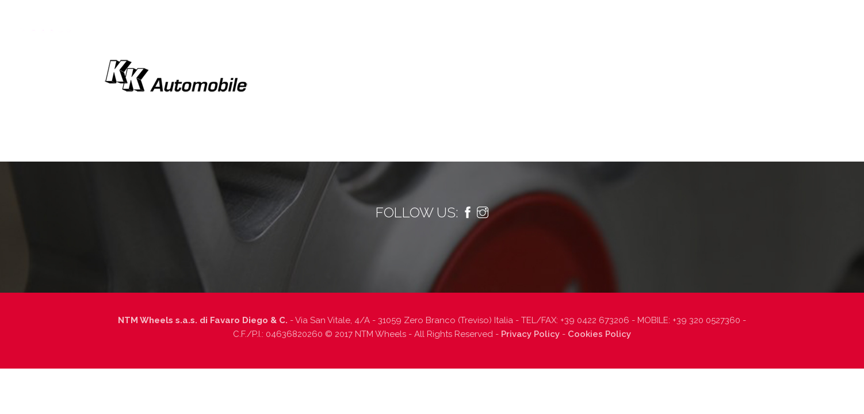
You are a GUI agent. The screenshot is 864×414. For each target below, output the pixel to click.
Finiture (568, 21)
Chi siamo (266, 21)
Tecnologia (328, 21)
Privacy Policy (530, 334)
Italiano (823, 21)
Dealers (620, 21)
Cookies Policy (599, 334)
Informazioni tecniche (486, 21)
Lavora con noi (687, 21)
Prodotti (390, 21)
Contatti (755, 21)
